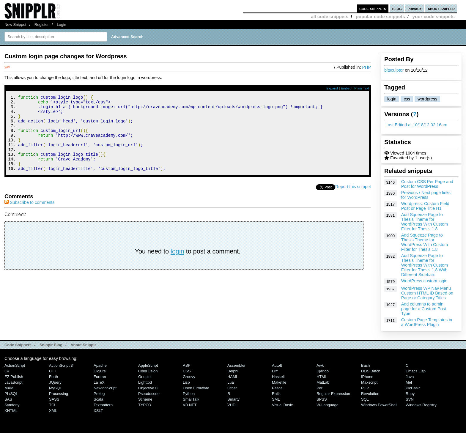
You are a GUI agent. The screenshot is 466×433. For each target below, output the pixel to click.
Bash (365, 365)
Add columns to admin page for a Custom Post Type (423, 309)
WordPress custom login (424, 280)
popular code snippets (380, 16)
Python (189, 393)
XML (53, 410)
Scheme (145, 399)
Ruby (410, 393)
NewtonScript (105, 388)
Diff (275, 371)
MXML (9, 388)
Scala (98, 399)
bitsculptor (394, 70)
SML (276, 399)
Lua (230, 382)
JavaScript (13, 382)
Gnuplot (145, 376)
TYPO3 (144, 405)
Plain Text (361, 88)
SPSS (322, 399)
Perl (320, 388)
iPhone (367, 376)
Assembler (236, 365)
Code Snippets (18, 345)
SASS (54, 399)
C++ (52, 371)
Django (323, 371)
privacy (414, 8)
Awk (320, 365)
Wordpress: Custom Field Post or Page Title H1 (425, 206)
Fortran (100, 376)
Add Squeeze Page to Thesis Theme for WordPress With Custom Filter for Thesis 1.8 (424, 221)
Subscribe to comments (29, 216)
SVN (410, 399)
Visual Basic (282, 405)
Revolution (370, 393)
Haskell (278, 376)
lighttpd (145, 382)
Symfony (11, 405)
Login (61, 24)
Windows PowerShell (379, 405)
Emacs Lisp (416, 371)
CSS (187, 371)
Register (41, 24)
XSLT (98, 410)
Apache (100, 365)
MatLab (323, 382)
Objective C (148, 388)
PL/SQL (11, 393)
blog (397, 8)
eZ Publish (13, 376)
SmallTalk (191, 399)
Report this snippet (353, 201)
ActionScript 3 (61, 365)
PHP (366, 67)
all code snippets (329, 16)
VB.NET (190, 405)
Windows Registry (421, 405)
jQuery (55, 382)
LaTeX (99, 382)
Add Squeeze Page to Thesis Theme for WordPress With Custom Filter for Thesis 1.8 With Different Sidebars (424, 265)
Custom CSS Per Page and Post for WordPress (427, 184)
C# (7, 371)
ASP (187, 365)
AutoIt (277, 365)
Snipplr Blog (51, 345)
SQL (365, 399)
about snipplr (441, 8)
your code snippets (433, 16)
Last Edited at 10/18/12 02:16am (416, 124)
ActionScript (14, 365)
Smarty (233, 399)
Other (232, 388)
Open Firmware (196, 388)
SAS (8, 399)
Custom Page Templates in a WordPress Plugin (426, 322)
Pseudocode (149, 393)
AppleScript (148, 365)
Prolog (99, 393)
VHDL (232, 405)
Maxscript (369, 382)
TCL (52, 405)
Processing (58, 393)
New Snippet (15, 24)
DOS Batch (370, 371)
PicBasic (413, 388)
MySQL (55, 388)
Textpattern (103, 405)
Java (410, 376)
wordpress (427, 99)
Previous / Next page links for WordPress (426, 195)
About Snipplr (83, 345)
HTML (322, 376)
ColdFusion (148, 371)
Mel (409, 382)
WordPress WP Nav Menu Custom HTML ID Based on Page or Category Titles (427, 293)
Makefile (279, 382)
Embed (346, 88)
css (407, 99)
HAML (232, 376)
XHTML (11, 410)
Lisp (186, 382)
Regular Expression (333, 393)
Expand (332, 88)
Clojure (100, 371)
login (391, 99)
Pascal (278, 388)
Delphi (232, 371)
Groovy (189, 376)
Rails (276, 393)
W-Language (328, 405)
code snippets (372, 8)
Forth (53, 376)
